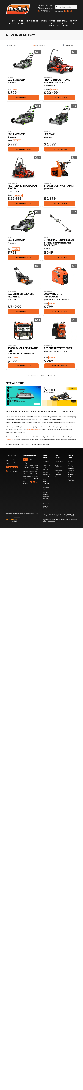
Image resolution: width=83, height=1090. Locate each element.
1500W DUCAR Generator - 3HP (23, 349)
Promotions (41, 21)
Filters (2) (11, 45)
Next (51, 376)
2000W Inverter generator (54, 295)
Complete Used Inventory (59, 461)
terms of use (51, 521)
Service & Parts (52, 23)
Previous (33, 376)
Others (45, 490)
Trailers (45, 481)
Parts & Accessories (71, 479)
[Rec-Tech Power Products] (18, 9)
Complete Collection (45, 506)
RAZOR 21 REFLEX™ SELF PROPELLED (21, 295)
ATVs (44, 467)
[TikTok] (71, 11)
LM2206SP (49, 134)
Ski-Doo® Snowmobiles (46, 499)
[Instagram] (68, 11)
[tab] (25, 459)
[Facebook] (65, 11)
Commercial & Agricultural (62, 23)
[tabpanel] (30, 470)
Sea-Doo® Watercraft (46, 495)
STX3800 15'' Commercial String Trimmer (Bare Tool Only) (59, 243)
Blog (69, 463)
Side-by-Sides (46, 469)
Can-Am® (45, 492)
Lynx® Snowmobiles (46, 503)
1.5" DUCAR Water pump (58, 348)
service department (33, 429)
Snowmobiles (46, 474)
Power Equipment (46, 486)
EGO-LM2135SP (16, 79)
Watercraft (46, 476)
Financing (30, 21)
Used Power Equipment (58, 473)
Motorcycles (46, 465)
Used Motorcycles (58, 465)
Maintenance (71, 476)
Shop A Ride (17, 517)
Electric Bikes (46, 483)
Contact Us (70, 461)
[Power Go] (23, 520)
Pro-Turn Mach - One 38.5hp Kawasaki (57, 81)
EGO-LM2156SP (16, 134)
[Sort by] (69, 45)
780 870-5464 (44, 11)
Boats (44, 479)
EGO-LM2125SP (16, 240)
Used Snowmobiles (58, 469)
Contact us (9, 439)
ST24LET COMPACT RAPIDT (59, 185)
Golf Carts (45, 472)
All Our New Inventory (46, 461)
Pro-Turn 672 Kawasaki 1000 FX (22, 187)
